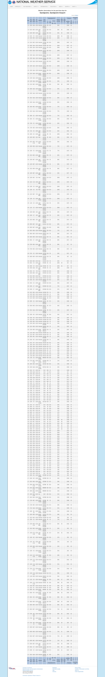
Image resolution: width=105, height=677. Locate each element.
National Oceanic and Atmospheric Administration (33, 669)
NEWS (61, 6)
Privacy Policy (78, 667)
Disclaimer (55, 667)
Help (53, 670)
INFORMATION (44, 6)
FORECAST (18, 6)
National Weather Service (28, 670)
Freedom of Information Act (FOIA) (82, 669)
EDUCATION (53, 6)
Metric (76, 15)
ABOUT (74, 6)
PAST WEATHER (27, 6)
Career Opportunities (79, 671)
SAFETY (36, 6)
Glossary (54, 671)
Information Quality (56, 669)
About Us (77, 670)
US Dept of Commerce (27, 667)
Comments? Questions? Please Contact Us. (32, 675)
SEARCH (67, 6)
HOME (11, 6)
